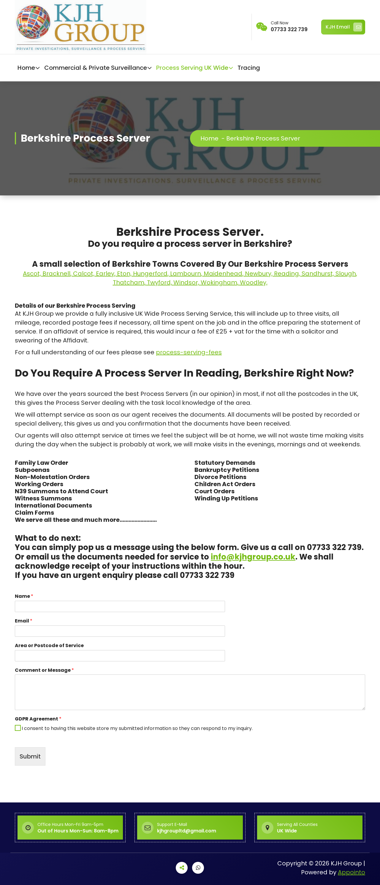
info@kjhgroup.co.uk (253, 556)
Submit (30, 756)
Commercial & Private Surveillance (95, 68)
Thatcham (128, 282)
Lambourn (185, 273)
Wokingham (219, 282)
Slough (345, 273)
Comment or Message (44, 670)
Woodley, (253, 282)
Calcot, (84, 273)
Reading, (288, 273)
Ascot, (32, 273)
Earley (105, 273)
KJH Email (344, 27)
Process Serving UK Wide (192, 68)
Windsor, (187, 282)
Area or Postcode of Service (49, 646)
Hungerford (150, 273)
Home (26, 68)
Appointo (351, 872)
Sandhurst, (318, 273)
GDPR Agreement (38, 719)
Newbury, (259, 273)
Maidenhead (223, 273)
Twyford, (160, 282)
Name (24, 596)
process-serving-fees (189, 352)
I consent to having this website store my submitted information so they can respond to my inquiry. (137, 728)
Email (23, 621)
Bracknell (56, 273)
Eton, (125, 273)
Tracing (249, 68)
